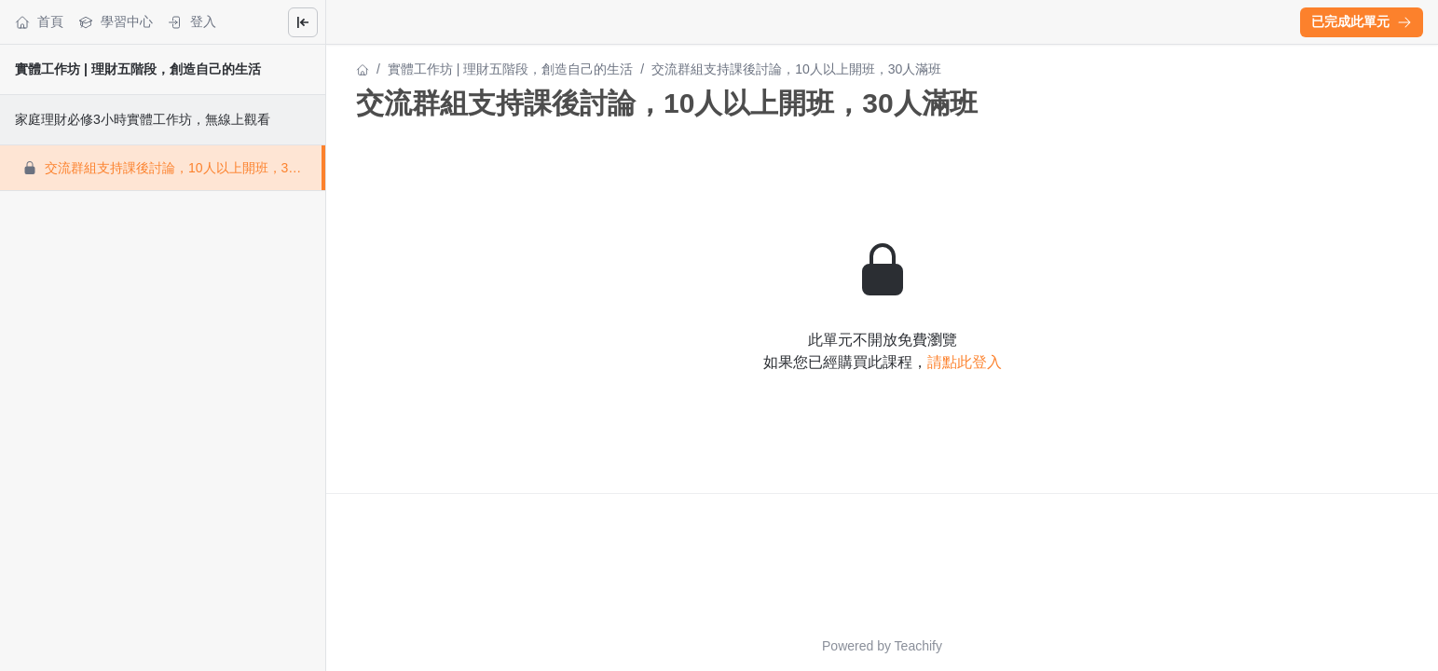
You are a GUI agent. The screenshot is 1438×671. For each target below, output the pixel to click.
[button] (1361, 22)
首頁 (39, 22)
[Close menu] (303, 22)
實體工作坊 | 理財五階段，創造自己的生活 (138, 69)
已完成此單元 (1361, 21)
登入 (192, 22)
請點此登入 (964, 362)
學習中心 (115, 22)
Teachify (918, 645)
